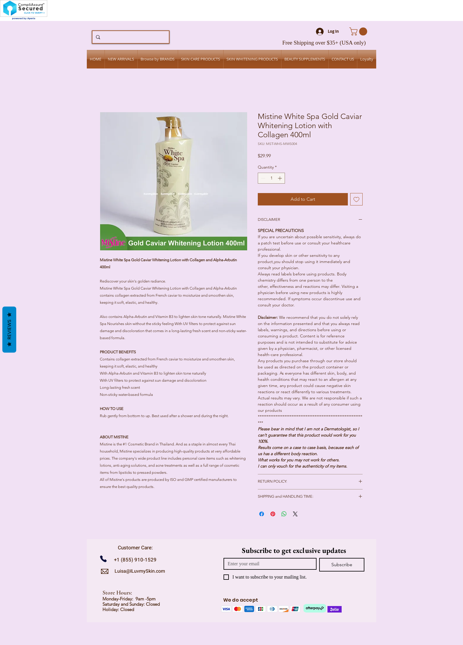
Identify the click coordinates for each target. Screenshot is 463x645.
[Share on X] (295, 513)
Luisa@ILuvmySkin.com (140, 571)
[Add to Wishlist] (356, 199)
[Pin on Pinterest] (272, 513)
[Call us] (105, 559)
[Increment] (280, 178)
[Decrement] (262, 178)
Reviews (9, 329)
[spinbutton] (271, 178)
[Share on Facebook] (261, 513)
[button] (359, 31)
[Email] (268, 564)
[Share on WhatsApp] (284, 513)
